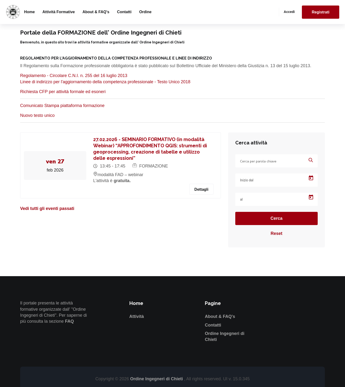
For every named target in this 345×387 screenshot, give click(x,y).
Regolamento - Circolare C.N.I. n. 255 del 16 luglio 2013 (73, 75)
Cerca (276, 218)
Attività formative (58, 12)
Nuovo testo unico (37, 115)
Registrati (320, 12)
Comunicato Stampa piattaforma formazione (62, 105)
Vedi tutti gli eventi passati (47, 208)
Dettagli (201, 189)
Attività (136, 316)
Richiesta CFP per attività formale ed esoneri (63, 91)
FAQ (69, 321)
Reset (276, 233)
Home (29, 12)
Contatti (124, 12)
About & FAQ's (95, 12)
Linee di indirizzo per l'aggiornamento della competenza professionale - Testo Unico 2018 (105, 81)
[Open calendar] (311, 178)
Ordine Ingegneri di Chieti (157, 378)
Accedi (289, 12)
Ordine (145, 12)
